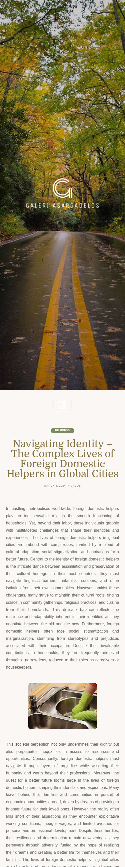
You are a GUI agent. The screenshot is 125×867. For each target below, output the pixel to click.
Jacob (76, 485)
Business (62, 430)
